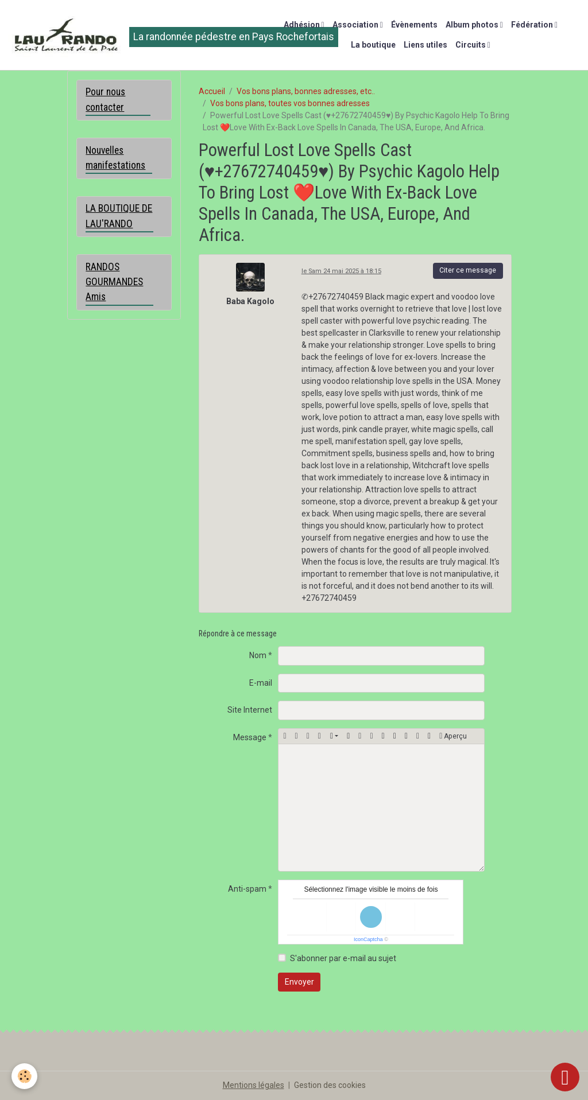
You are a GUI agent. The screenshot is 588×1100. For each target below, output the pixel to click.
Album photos (473, 24)
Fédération (533, 24)
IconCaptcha (368, 939)
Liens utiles (425, 44)
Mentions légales (253, 1085)
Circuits (471, 44)
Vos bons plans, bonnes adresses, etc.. (306, 91)
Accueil (212, 91)
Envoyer (299, 981)
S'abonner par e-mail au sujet (343, 958)
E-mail (260, 682)
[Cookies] (24, 1076)
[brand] (130, 35)
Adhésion (303, 24)
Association (356, 24)
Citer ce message (467, 270)
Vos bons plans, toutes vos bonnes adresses (290, 103)
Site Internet (249, 709)
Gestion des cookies (330, 1085)
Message (249, 737)
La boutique (373, 44)
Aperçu (453, 736)
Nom (257, 655)
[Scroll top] (565, 1077)
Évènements (414, 24)
